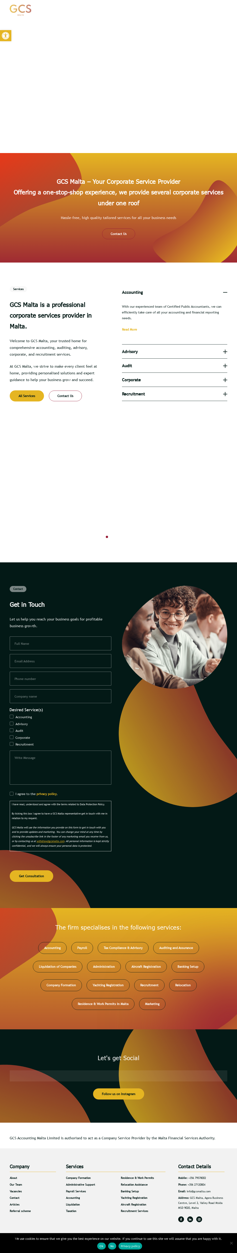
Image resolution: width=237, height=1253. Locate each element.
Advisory (22, 724)
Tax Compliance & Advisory (123, 950)
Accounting (24, 717)
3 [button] (122, 538)
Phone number (25, 678)
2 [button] (115, 538)
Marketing (152, 1006)
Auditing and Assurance (176, 950)
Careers (185, 10)
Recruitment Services (134, 1213)
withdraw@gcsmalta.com (50, 844)
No (112, 1246)
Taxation (71, 1213)
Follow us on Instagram (118, 1096)
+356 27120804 (196, 1186)
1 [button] (108, 538)
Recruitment (25, 744)
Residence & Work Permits (137, 1180)
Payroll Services (76, 1193)
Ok (101, 1246)
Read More (129, 329)
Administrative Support (80, 1186)
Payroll (82, 950)
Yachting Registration (108, 987)
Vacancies (16, 1193)
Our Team (16, 1186)
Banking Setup (188, 968)
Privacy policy (130, 1246)
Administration (104, 968)
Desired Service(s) (26, 710)
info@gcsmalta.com (199, 1193)
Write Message (25, 757)
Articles (167, 10)
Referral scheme (20, 1213)
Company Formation (61, 987)
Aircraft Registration (146, 968)
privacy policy (47, 797)
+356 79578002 (197, 1180)
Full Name (22, 643)
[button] (6, 36)
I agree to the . (37, 797)
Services (149, 10)
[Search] (220, 10)
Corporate (23, 737)
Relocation (183, 987)
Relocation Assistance (134, 1186)
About (132, 10)
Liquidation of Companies (57, 968)
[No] (231, 1243)
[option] (118, 490)
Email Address (25, 661)
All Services (27, 396)
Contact (205, 10)
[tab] (174, 292)
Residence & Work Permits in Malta (103, 1006)
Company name (26, 696)
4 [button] (129, 538)
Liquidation (73, 1206)
